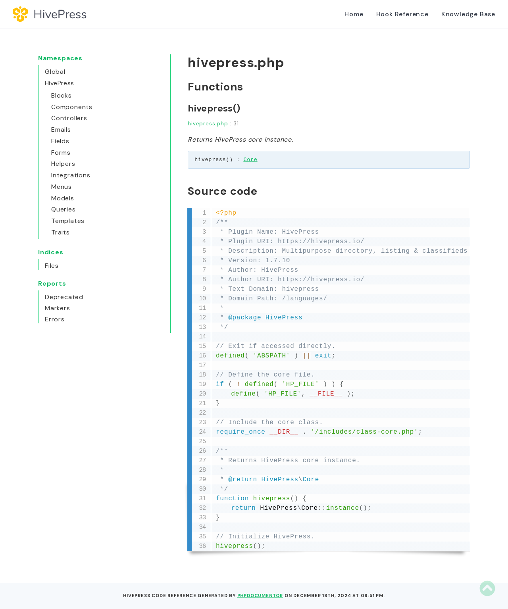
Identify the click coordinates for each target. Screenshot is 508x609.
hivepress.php (208, 123)
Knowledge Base (468, 14)
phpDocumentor (260, 595)
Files (52, 265)
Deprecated (64, 297)
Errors (55, 319)
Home (353, 14)
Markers (57, 308)
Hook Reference (402, 14)
